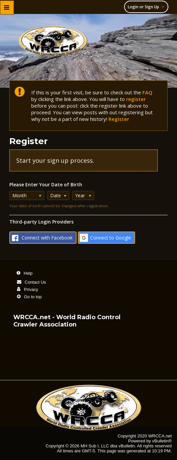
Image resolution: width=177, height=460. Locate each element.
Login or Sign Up (147, 7)
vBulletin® (162, 440)
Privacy (31, 289)
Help (28, 273)
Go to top (33, 296)
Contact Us (35, 282)
